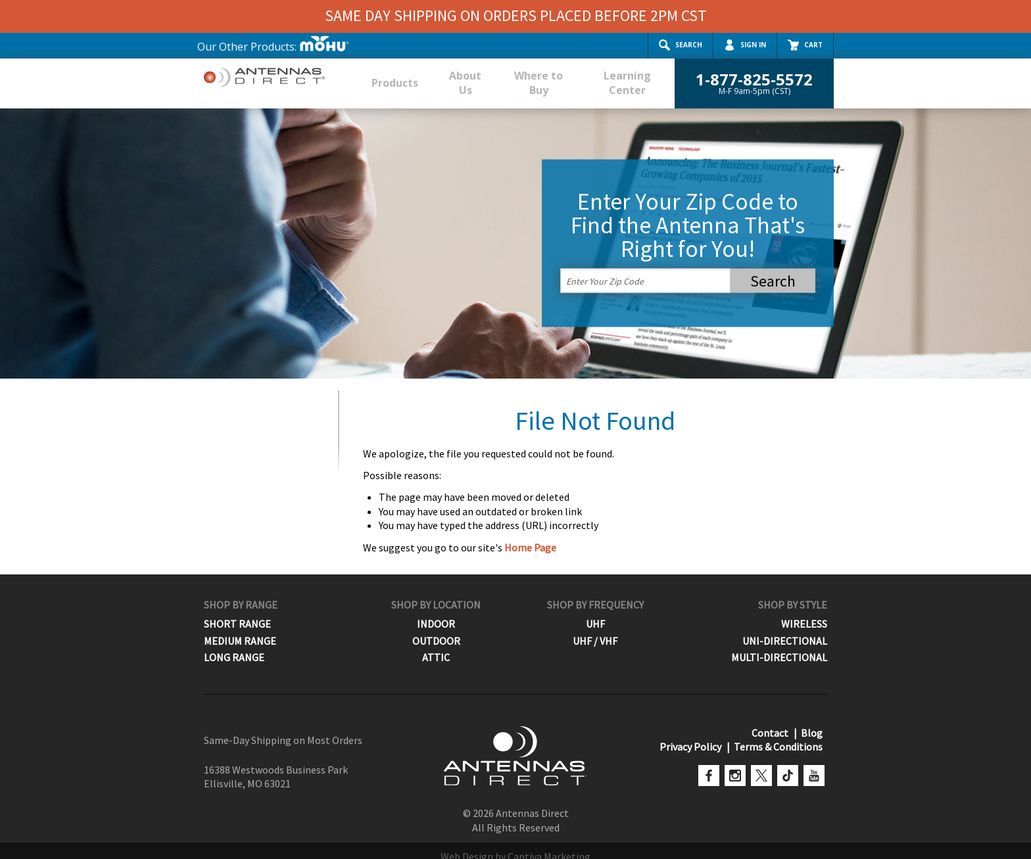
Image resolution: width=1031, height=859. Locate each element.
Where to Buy (530, 76)
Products (389, 76)
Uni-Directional (784, 628)
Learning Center (624, 76)
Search (680, 45)
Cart (805, 45)
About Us (454, 76)
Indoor (436, 611)
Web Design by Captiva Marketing (515, 843)
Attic (436, 644)
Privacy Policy (693, 734)
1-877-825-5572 (754, 76)
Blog (812, 720)
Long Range (234, 644)
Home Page (530, 534)
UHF (595, 611)
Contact (772, 720)
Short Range (237, 611)
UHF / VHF (595, 628)
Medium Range (240, 628)
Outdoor (436, 628)
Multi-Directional (779, 644)
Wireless (804, 611)
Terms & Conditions (778, 734)
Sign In (745, 45)
